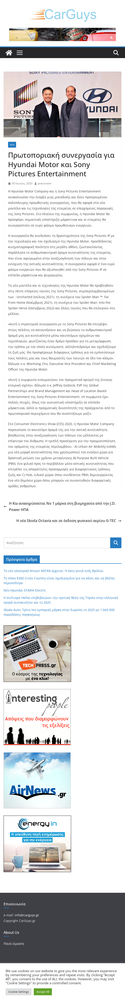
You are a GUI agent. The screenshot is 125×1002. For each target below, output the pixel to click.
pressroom (44, 183)
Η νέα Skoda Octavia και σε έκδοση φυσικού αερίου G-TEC (68, 520)
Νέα (12, 144)
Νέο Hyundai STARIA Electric (25, 590)
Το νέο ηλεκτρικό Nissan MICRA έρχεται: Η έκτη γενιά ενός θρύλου (53, 571)
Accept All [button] (42, 992)
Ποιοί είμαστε (14, 943)
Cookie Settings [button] (18, 992)
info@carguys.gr (27, 915)
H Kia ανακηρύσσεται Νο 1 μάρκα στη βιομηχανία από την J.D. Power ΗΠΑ (60, 506)
